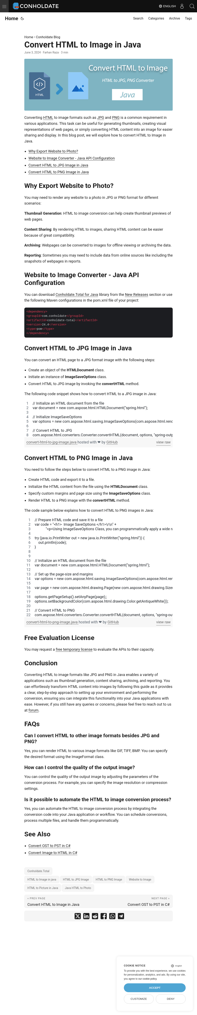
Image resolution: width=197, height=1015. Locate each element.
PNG (116, 117)
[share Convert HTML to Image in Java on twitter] (78, 917)
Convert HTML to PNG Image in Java (58, 172)
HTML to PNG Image (109, 879)
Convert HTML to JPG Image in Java (58, 165)
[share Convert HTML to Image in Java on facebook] (104, 917)
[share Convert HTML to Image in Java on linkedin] (86, 917)
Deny (171, 998)
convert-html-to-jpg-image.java (51, 442)
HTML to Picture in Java (42, 888)
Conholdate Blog (48, 37)
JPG (100, 117)
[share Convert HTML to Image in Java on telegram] (121, 917)
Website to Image (140, 879)
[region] (98, 419)
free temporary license (74, 649)
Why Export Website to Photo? (53, 151)
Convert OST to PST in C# (49, 846)
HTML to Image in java (41, 879)
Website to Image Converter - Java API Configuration (71, 158)
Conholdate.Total (38, 871)
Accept (155, 987)
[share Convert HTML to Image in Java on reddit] (95, 917)
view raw (163, 442)
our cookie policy (147, 978)
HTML (48, 117)
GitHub (112, 442)
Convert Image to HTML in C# (52, 853)
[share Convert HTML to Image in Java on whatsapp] (112, 917)
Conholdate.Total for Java (76, 294)
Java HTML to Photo (78, 888)
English (166, 6)
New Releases (136, 294)
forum (33, 710)
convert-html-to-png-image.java (52, 622)
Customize (139, 998)
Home (11, 18)
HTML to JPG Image (76, 879)
